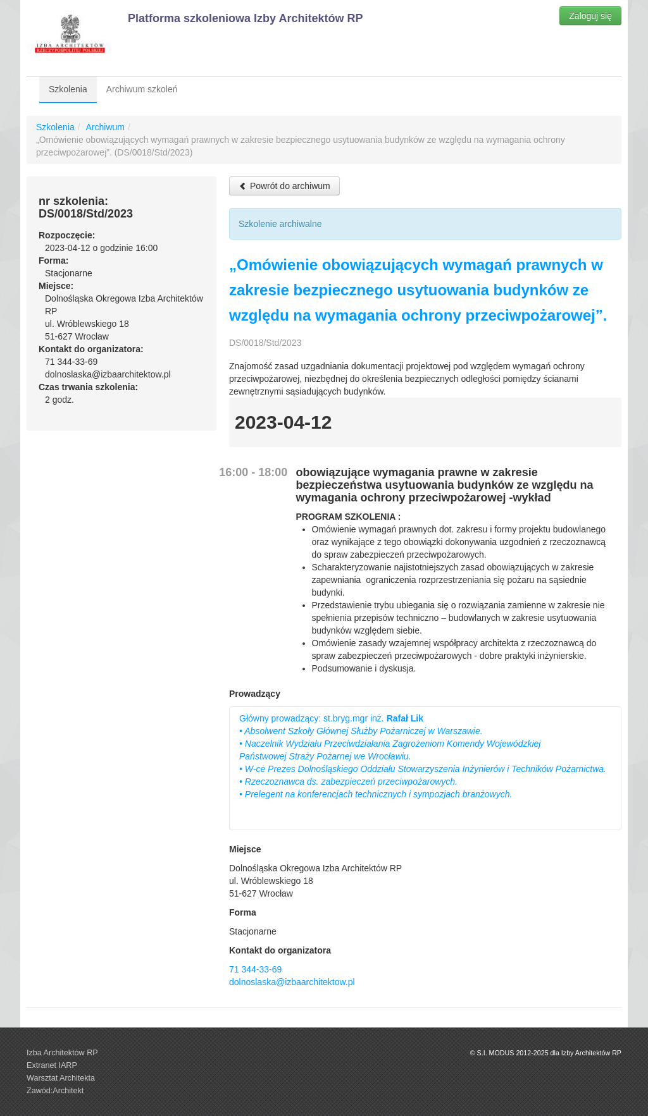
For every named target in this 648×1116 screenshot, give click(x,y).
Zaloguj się (590, 16)
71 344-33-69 (255, 969)
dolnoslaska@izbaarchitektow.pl (292, 982)
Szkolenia (68, 89)
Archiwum (104, 127)
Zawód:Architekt (55, 1090)
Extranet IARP (52, 1065)
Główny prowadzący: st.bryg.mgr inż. (422, 756)
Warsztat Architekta (61, 1078)
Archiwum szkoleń (142, 89)
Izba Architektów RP (62, 1052)
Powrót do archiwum (284, 186)
